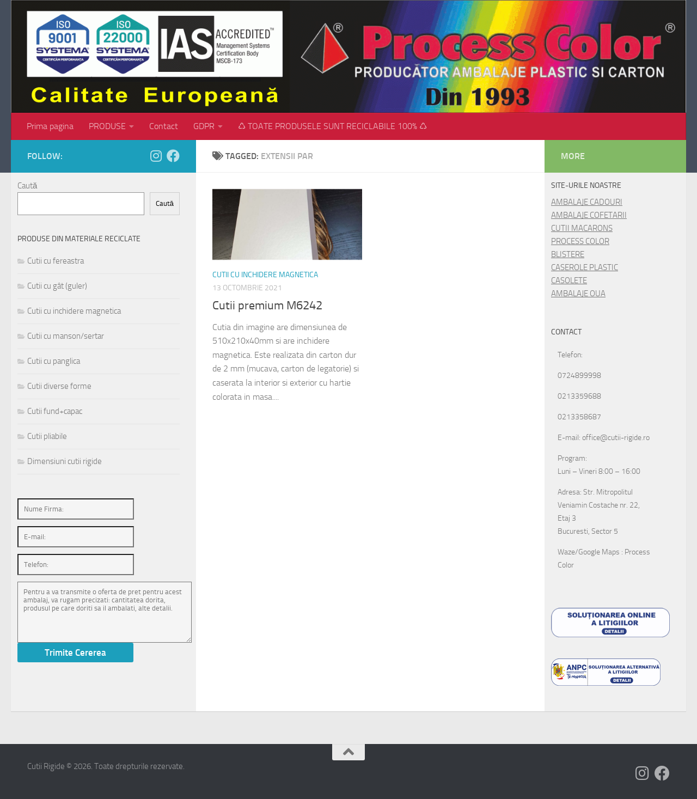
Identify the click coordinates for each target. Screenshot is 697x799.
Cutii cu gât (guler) (57, 286)
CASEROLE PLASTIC (584, 267)
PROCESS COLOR (580, 241)
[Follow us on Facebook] (173, 155)
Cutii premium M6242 (267, 305)
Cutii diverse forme (59, 386)
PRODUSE (107, 126)
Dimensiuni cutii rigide (64, 461)
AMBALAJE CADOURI (586, 202)
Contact (163, 126)
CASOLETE (569, 280)
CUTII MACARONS (582, 228)
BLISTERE (567, 254)
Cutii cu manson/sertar (65, 336)
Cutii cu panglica (53, 361)
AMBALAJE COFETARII (589, 215)
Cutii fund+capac (54, 411)
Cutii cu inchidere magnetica (265, 274)
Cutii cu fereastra (55, 261)
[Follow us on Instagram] (155, 155)
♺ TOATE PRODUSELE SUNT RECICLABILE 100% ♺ (332, 126)
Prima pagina (50, 126)
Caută (27, 186)
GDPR (204, 126)
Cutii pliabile (47, 436)
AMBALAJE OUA (578, 293)
